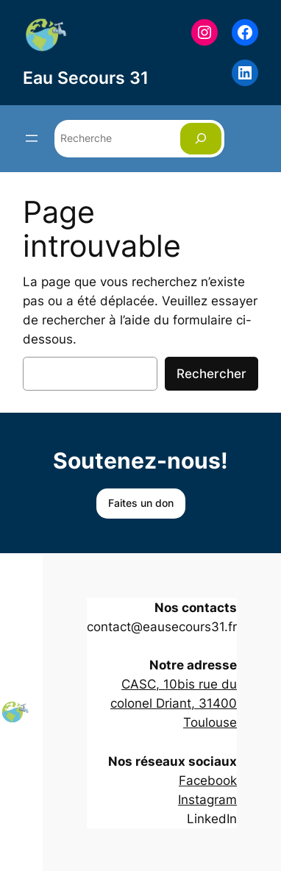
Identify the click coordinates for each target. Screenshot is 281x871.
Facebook (208, 780)
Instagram (207, 799)
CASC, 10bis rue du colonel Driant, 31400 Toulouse (173, 703)
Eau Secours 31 (86, 78)
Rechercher (211, 373)
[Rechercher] (200, 138)
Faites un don (141, 503)
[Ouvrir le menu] (31, 138)
